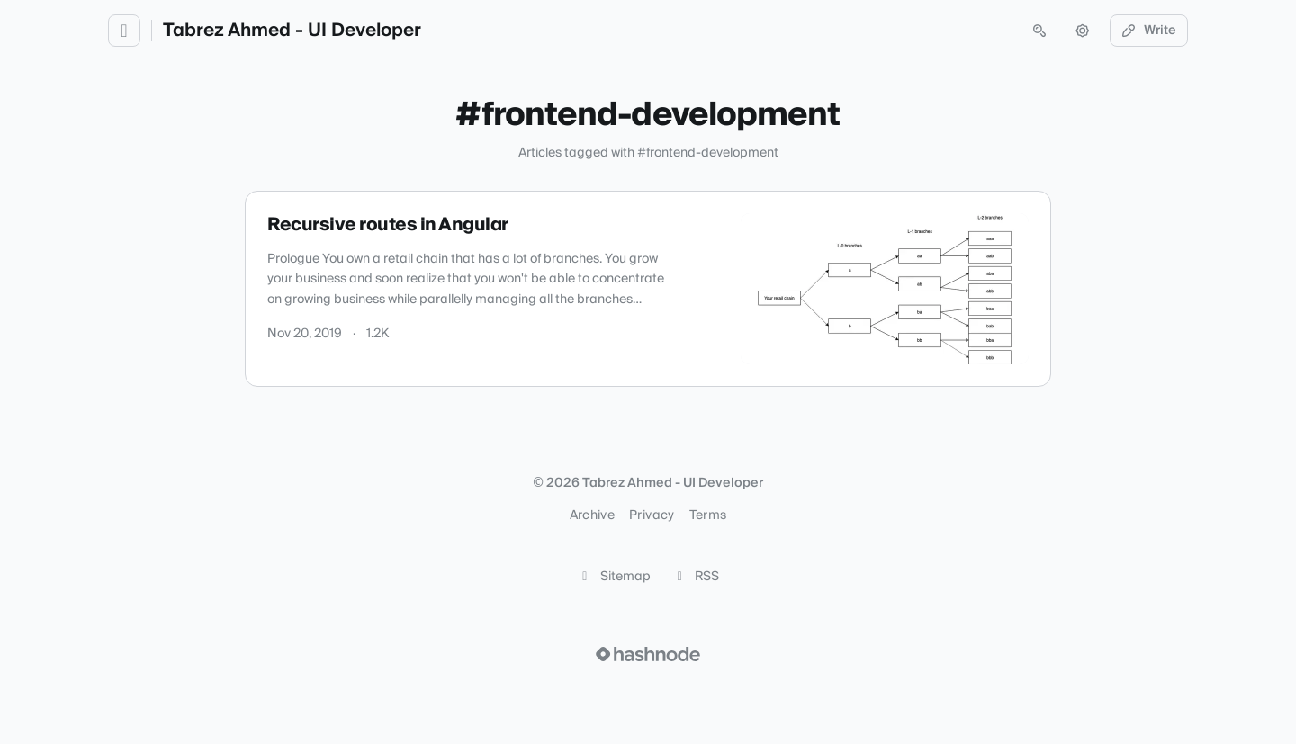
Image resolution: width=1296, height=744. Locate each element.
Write (1149, 30)
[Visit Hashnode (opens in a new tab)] (648, 654)
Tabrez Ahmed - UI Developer (292, 30)
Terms (708, 515)
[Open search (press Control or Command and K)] (1039, 30)
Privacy (651, 515)
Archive (592, 515)
